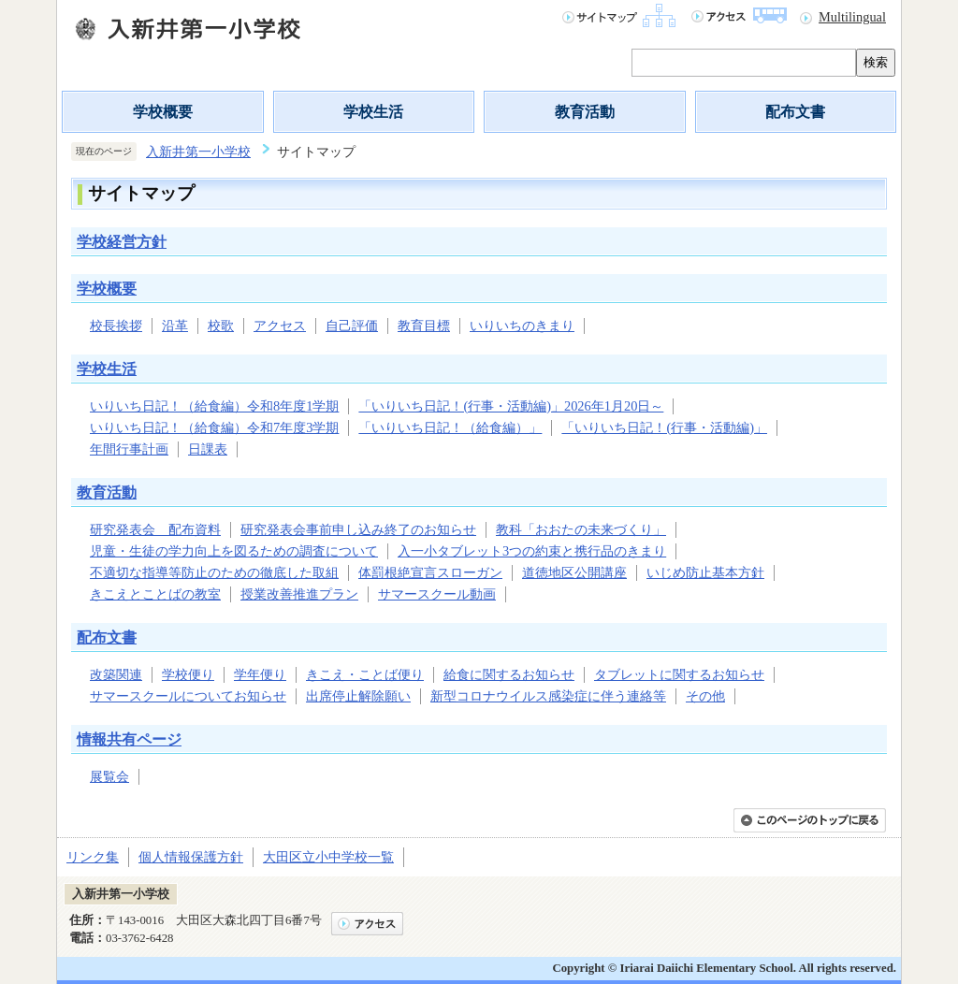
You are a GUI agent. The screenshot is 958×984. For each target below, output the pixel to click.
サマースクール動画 (437, 593)
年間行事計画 (129, 448)
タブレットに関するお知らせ (679, 674)
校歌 (221, 325)
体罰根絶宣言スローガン (430, 572)
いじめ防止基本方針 (705, 572)
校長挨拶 (116, 325)
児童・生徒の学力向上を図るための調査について (234, 550)
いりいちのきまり (522, 325)
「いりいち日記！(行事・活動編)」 (664, 427)
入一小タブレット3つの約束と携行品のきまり (532, 550)
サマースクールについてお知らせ (188, 695)
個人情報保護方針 (190, 856)
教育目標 (424, 325)
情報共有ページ (129, 739)
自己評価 (352, 325)
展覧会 (109, 776)
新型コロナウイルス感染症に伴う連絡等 (548, 695)
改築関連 (116, 674)
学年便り (260, 674)
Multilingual (852, 16)
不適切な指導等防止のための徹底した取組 (214, 572)
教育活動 (585, 112)
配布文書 (795, 112)
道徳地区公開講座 (574, 572)
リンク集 (92, 856)
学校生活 (373, 112)
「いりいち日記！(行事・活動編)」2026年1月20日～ (510, 405)
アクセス (280, 325)
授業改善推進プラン (299, 593)
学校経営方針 (122, 242)
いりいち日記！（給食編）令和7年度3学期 (214, 427)
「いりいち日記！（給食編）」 (450, 427)
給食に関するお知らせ (508, 674)
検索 (876, 62)
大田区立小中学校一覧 (328, 856)
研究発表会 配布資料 (155, 529)
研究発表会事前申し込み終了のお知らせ (358, 529)
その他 (705, 695)
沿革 (175, 325)
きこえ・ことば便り (365, 674)
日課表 (207, 448)
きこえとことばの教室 (155, 593)
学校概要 (163, 112)
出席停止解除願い (358, 695)
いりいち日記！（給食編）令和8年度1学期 (214, 405)
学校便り (188, 674)
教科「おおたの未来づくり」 (581, 529)
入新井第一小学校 (198, 151)
